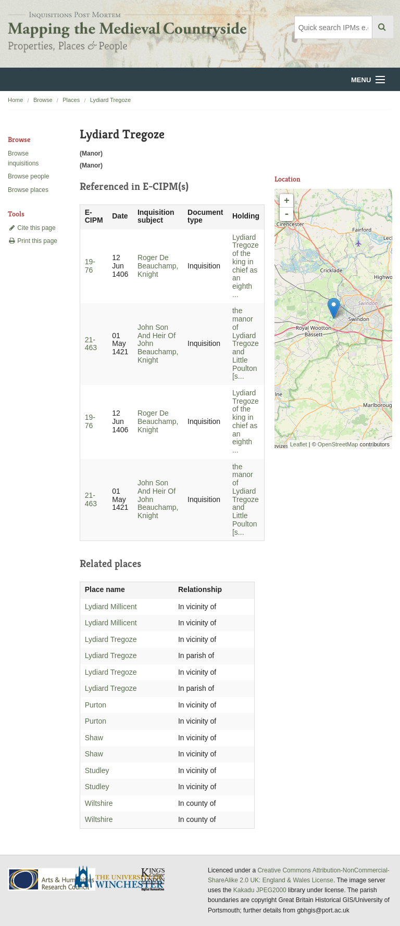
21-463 (91, 344)
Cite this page (32, 227)
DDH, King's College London (153, 879)
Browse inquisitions (23, 158)
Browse (43, 100)
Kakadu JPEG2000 (259, 890)
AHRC (52, 879)
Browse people (28, 176)
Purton (95, 705)
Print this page (32, 241)
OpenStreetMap (338, 444)
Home (15, 100)
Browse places (28, 190)
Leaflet (298, 444)
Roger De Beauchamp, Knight (158, 265)
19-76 (90, 266)
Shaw (94, 738)
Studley (97, 770)
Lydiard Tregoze (110, 100)
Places (71, 100)
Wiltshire (99, 803)
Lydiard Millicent (111, 606)
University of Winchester (122, 878)
